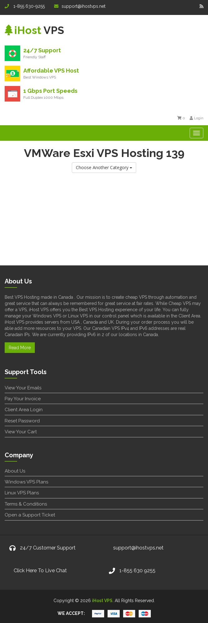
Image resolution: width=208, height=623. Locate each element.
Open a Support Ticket (30, 515)
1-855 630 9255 (137, 570)
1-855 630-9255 (25, 6)
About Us (15, 471)
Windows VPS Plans (26, 482)
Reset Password (22, 421)
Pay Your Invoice (23, 399)
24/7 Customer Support (48, 548)
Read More (20, 347)
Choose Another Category (104, 167)
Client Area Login (24, 409)
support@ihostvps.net (79, 6)
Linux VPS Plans (22, 493)
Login (196, 118)
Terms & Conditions (26, 504)
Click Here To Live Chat (40, 570)
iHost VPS (102, 600)
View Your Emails (23, 388)
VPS (34, 30)
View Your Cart (21, 432)
